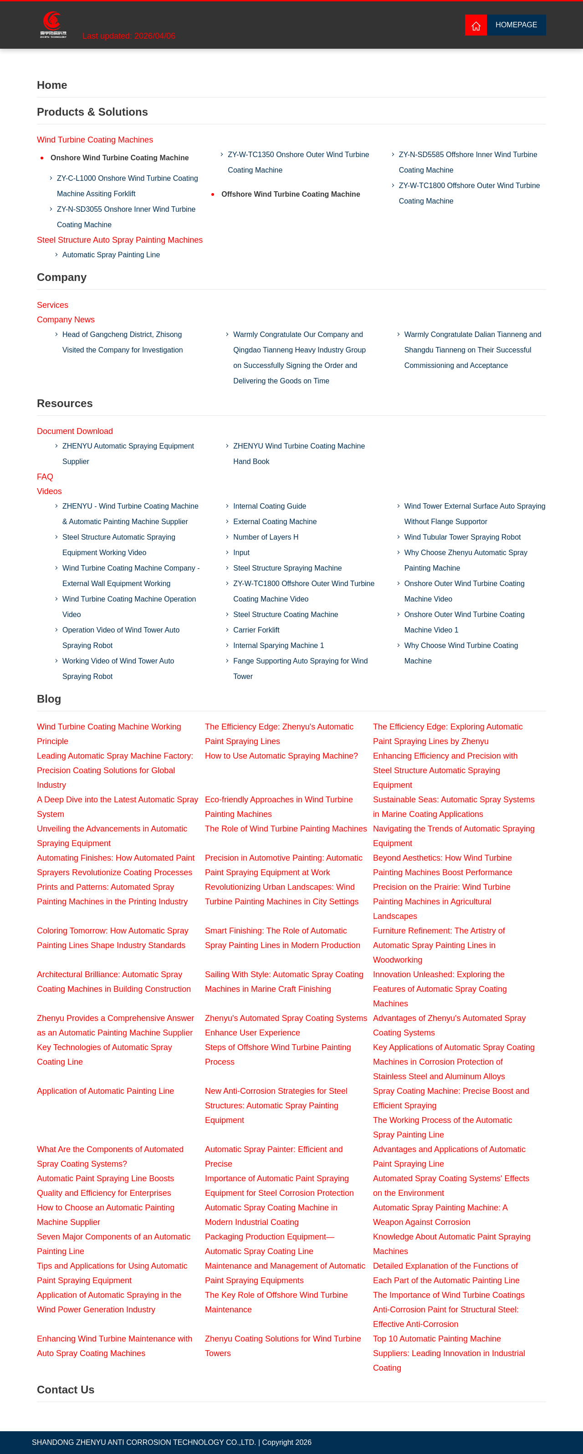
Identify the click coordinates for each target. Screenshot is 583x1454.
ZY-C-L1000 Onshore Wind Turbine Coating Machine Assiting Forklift (127, 186)
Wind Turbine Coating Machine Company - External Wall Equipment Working (130, 575)
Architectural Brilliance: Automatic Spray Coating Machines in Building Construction (114, 982)
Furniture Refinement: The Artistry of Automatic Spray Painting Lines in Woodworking (439, 945)
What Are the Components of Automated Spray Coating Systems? (110, 1156)
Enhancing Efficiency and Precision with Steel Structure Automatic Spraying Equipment (445, 770)
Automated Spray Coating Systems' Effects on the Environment (451, 1186)
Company (62, 277)
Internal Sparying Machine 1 (278, 645)
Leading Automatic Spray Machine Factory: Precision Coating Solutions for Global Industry (115, 770)
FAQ (45, 476)
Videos (49, 491)
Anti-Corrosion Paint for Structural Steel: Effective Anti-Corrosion (446, 1317)
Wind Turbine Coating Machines (95, 139)
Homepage (516, 25)
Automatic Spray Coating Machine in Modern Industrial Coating (271, 1215)
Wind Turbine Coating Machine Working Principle (109, 734)
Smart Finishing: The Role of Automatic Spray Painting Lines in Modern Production (282, 938)
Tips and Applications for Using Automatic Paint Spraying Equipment (112, 1273)
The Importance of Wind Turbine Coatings (449, 1295)
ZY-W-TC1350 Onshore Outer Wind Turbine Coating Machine (298, 162)
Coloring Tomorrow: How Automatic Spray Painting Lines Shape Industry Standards (113, 938)
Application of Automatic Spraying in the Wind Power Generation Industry (109, 1302)
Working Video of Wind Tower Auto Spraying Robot (118, 668)
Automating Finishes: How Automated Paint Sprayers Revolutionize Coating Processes (115, 865)
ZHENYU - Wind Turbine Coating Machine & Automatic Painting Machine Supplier (130, 513)
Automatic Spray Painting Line (111, 255)
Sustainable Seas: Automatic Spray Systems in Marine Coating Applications (454, 807)
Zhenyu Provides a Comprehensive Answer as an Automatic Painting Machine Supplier (115, 1025)
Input (241, 552)
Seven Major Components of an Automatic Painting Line (113, 1244)
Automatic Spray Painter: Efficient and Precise (274, 1156)
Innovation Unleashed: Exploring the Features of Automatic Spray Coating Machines (440, 989)
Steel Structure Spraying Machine (287, 568)
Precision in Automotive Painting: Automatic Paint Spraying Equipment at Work (284, 865)
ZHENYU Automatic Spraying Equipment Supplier (128, 453)
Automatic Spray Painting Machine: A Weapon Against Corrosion (440, 1215)
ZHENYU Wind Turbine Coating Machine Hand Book (299, 453)
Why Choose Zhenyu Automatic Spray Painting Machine (465, 560)
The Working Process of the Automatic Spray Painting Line (442, 1127)
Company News (66, 319)
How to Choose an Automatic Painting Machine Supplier (105, 1215)
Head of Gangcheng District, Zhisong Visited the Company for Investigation (122, 342)
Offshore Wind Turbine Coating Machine (290, 194)
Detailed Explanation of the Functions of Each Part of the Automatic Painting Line (446, 1273)
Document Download (75, 431)
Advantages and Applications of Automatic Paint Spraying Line (449, 1156)
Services (52, 305)
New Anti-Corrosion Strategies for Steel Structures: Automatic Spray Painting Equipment (276, 1106)
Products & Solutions (92, 112)
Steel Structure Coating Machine (285, 614)
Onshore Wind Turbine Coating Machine (120, 158)
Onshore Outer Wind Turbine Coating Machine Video (464, 591)
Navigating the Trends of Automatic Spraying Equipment (454, 836)
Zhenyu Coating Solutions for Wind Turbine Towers (283, 1346)
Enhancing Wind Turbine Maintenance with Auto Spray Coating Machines (114, 1346)
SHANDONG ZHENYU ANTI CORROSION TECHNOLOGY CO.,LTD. (144, 1442)
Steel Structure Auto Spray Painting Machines (120, 240)
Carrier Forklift (256, 630)
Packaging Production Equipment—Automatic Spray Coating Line (269, 1244)
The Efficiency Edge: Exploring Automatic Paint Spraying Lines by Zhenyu (448, 734)
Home (52, 85)
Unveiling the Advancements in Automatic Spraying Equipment (112, 836)
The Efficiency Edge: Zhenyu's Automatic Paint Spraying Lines (279, 734)
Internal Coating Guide (269, 506)
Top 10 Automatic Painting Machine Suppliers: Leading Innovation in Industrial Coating (449, 1353)
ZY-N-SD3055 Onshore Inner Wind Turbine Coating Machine (126, 217)
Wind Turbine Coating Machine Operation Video (129, 606)
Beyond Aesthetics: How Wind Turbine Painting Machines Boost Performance (442, 865)
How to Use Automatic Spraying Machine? (281, 755)
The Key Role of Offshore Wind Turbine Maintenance (276, 1302)
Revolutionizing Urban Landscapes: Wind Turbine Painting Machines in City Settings (282, 894)
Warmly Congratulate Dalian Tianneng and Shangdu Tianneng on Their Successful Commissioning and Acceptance (473, 350)
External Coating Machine (275, 521)
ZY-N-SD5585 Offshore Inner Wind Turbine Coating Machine (468, 162)
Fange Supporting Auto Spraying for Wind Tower (300, 668)
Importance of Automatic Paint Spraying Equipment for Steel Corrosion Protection (279, 1186)
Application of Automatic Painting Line (105, 1091)
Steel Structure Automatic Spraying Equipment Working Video (118, 544)
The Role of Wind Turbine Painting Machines (286, 828)
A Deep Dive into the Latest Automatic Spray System (117, 807)
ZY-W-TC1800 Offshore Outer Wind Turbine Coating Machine (469, 193)
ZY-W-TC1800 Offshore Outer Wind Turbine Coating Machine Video (303, 591)
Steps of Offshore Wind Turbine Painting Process (278, 1054)
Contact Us (66, 1389)
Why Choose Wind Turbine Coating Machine (461, 653)
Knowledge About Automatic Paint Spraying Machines (452, 1244)
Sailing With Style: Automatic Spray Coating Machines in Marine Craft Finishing (284, 982)
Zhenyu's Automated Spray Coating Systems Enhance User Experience (286, 1025)
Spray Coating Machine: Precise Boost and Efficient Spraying (451, 1098)
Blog (49, 699)
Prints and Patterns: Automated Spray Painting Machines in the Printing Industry (112, 894)
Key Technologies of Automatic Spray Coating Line (104, 1054)
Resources (65, 403)
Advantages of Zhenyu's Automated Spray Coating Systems (449, 1025)
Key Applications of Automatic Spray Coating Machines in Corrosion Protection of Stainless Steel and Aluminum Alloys (454, 1062)
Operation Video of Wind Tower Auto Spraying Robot (120, 637)
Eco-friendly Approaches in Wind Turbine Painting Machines (279, 807)
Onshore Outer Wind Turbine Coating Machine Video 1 (464, 622)
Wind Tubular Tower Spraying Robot (462, 537)
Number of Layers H (265, 537)
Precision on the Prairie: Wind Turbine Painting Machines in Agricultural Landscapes (442, 902)
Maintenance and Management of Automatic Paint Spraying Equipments (285, 1273)
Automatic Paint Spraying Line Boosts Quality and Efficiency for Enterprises (105, 1186)
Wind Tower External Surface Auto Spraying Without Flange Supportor (475, 513)
